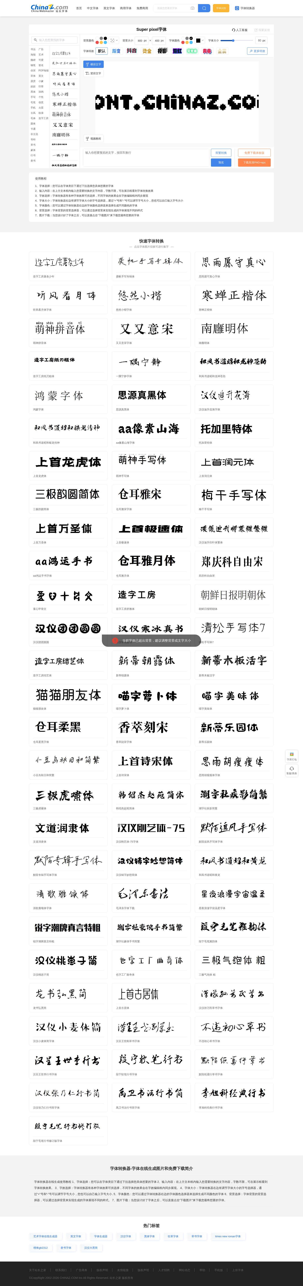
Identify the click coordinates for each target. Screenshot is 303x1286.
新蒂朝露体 (122, 675)
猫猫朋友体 (39, 708)
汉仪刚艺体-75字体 (127, 841)
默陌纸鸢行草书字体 (211, 1074)
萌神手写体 (122, 475)
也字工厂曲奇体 (125, 974)
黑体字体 (149, 1236)
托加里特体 (205, 442)
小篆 (41, 81)
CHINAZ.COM (69, 1277)
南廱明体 (204, 342)
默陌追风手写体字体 (211, 841)
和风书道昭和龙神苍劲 (212, 376)
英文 (41, 76)
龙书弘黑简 (39, 1007)
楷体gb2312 (40, 1247)
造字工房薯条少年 (43, 276)
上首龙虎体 (39, 475)
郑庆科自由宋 (207, 575)
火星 (41, 107)
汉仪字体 (125, 1236)
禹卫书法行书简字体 (128, 1107)
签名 (41, 65)
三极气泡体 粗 (207, 974)
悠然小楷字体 (124, 309)
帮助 (202, 1270)
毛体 (33, 118)
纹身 (41, 113)
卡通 (33, 129)
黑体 (33, 92)
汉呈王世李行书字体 (45, 1074)
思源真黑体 (122, 409)
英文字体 (109, 8)
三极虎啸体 (39, 808)
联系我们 (61, 1270)
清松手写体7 (206, 642)
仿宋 (33, 70)
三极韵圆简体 (41, 509)
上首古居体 (122, 1007)
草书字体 (197, 1236)
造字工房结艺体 (42, 675)
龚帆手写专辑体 (125, 276)
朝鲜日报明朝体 (208, 608)
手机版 (218, 1270)
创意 (41, 102)
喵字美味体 (205, 708)
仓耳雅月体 (122, 575)
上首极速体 (122, 542)
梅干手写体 (205, 509)
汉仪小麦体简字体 (43, 1041)
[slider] (244, 40)
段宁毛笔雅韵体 (208, 941)
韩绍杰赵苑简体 (125, 808)
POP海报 (44, 70)
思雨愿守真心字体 (209, 276)
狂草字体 (173, 1236)
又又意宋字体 (124, 342)
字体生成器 (100, 1236)
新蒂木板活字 (207, 675)
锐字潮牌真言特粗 (43, 941)
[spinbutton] (261, 40)
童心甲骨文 (39, 608)
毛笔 (33, 102)
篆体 (33, 150)
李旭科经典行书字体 (211, 1107)
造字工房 (43, 118)
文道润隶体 (39, 841)
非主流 (34, 134)
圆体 (33, 123)
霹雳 (33, 81)
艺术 (41, 54)
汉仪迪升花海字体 (209, 409)
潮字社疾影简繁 (208, 808)
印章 (41, 86)
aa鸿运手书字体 (42, 575)
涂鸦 (41, 92)
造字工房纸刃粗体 (43, 376)
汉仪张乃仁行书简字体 (46, 1107)
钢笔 (33, 65)
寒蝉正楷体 (205, 309)
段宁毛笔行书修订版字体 (47, 1140)
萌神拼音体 (39, 342)
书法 (33, 49)
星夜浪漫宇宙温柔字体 (212, 908)
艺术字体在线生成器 (45, 1236)
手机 (33, 107)
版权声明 (102, 1270)
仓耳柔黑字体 (41, 741)
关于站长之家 (37, 1270)
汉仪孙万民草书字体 (211, 1007)
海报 (33, 54)
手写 (33, 97)
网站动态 (184, 1270)
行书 (33, 155)
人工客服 (239, 30)
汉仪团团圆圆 (41, 642)
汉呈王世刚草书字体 (128, 1041)
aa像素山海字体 (125, 442)
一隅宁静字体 (124, 376)
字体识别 (221, 8)
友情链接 (123, 1270)
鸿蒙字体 (38, 409)
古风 (33, 113)
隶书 (33, 161)
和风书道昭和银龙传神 (46, 442)
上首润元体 (205, 475)
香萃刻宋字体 (124, 741)
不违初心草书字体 (209, 1041)
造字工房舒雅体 (125, 608)
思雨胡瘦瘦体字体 (209, 775)
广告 (41, 49)
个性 (41, 97)
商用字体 (125, 8)
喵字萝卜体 (122, 708)
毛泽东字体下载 (125, 908)
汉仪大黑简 (91, 1247)
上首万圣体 (39, 542)
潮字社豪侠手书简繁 (128, 941)
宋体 (33, 76)
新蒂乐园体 (205, 741)
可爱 (41, 60)
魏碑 (33, 60)
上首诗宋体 (122, 775)
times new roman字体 (228, 1236)
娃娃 (33, 86)
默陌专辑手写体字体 (45, 874)
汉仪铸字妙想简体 (126, 874)
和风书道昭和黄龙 (209, 874)
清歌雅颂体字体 (42, 908)
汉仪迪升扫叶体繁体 (211, 542)
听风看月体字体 (42, 309)
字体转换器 (245, 8)
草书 (33, 145)
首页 (79, 8)
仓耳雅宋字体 (124, 509)
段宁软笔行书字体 (126, 1074)
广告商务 (81, 1270)
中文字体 (92, 8)
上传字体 (238, 1270)
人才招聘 (164, 1270)
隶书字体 (66, 1247)
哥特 (33, 139)
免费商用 (142, 8)
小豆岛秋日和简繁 (43, 775)
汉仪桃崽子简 (41, 974)
